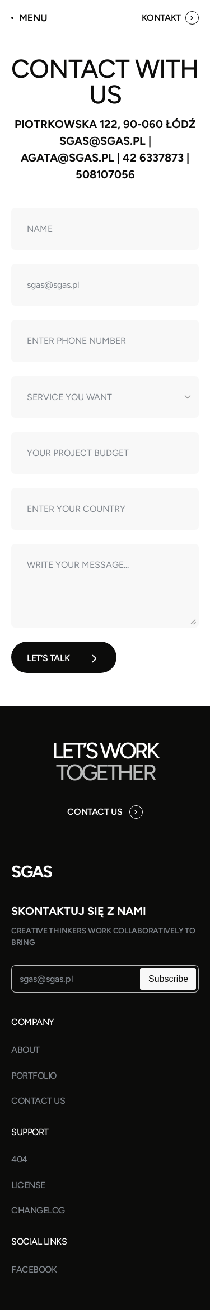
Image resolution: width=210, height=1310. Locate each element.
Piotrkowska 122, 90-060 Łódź (105, 124)
